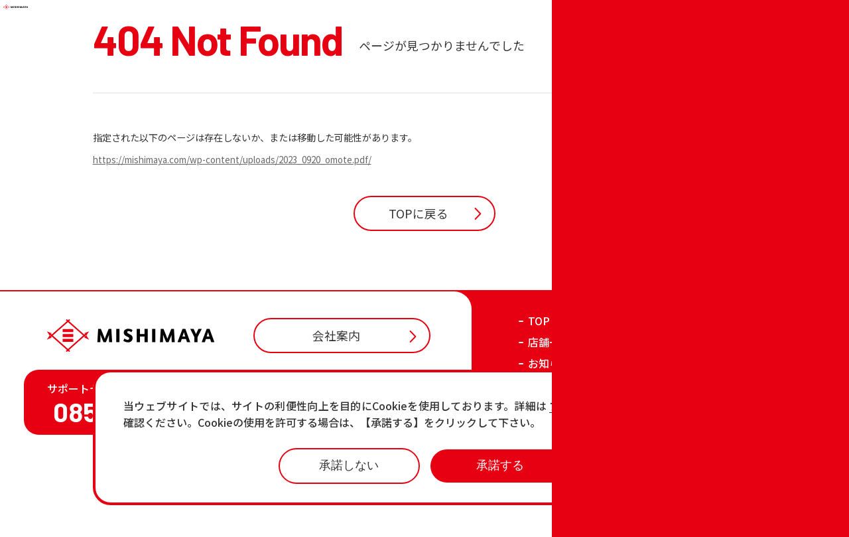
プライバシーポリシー (643, 515)
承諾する (500, 465)
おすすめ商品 (560, 461)
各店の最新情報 (565, 482)
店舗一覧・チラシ (570, 419)
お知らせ (549, 440)
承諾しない (349, 465)
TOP (539, 397)
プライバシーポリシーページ (625, 406)
